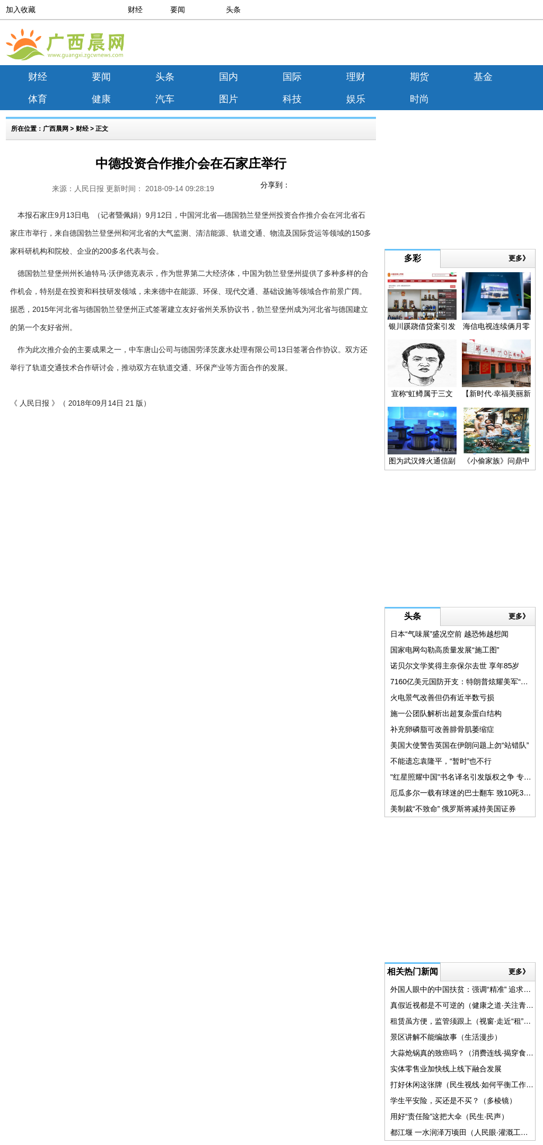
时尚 (419, 99)
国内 (228, 76)
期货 (419, 76)
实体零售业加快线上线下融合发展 (446, 1069)
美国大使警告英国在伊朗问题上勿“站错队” (459, 745)
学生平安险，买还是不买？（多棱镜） (453, 1100)
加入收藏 (21, 9)
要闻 (177, 9)
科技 (292, 99)
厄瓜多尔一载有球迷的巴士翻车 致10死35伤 (462, 793)
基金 (483, 76)
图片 (228, 99)
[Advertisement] (442, 44)
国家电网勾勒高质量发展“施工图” (444, 650)
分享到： (275, 185)
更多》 (519, 258)
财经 (135, 9)
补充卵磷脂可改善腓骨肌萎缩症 (442, 729)
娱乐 (355, 99)
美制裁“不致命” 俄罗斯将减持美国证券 (453, 808)
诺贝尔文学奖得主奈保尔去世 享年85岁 (454, 665)
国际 (292, 76)
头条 (233, 9)
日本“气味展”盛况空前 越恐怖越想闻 (449, 634)
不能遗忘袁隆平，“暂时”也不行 (441, 761)
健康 (101, 99)
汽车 (164, 99)
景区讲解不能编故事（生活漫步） (446, 1037)
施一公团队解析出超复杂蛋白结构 (446, 713)
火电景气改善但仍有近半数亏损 (442, 697)
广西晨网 (55, 128)
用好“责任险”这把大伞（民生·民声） (449, 1116)
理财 (355, 76)
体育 (37, 99)
